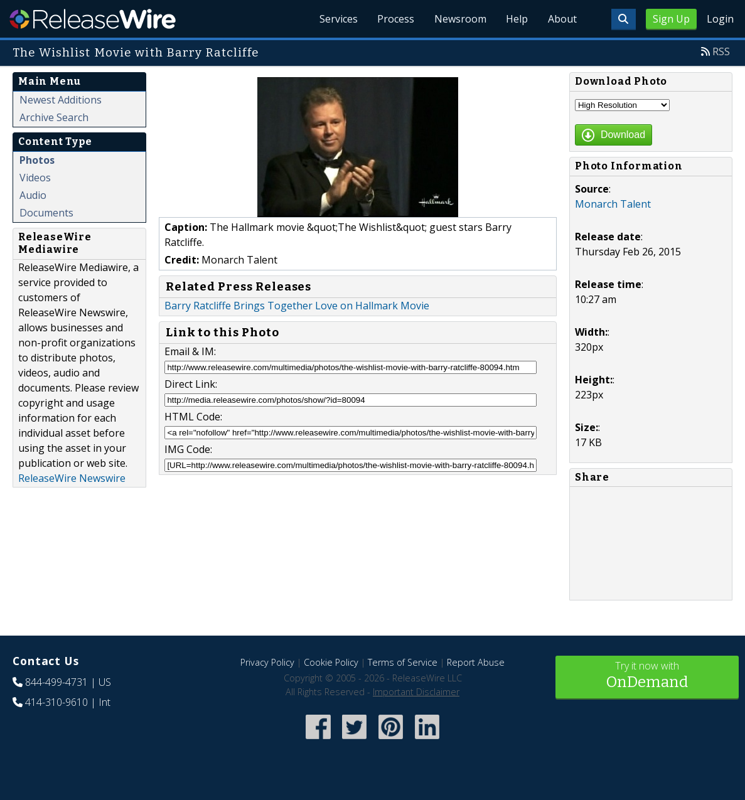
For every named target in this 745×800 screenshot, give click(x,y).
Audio (32, 195)
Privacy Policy (267, 662)
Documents (46, 213)
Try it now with (647, 676)
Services (337, 19)
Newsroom (459, 19)
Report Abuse (476, 662)
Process (394, 19)
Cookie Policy (331, 662)
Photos (37, 160)
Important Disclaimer (416, 692)
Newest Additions (60, 100)
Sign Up (671, 19)
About (561, 19)
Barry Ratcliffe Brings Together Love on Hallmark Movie (296, 305)
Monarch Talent (613, 204)
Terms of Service (402, 662)
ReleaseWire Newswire (72, 478)
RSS (721, 51)
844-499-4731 (56, 682)
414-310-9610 (56, 702)
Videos (35, 177)
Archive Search (53, 117)
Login (720, 19)
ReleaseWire (92, 18)
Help (516, 19)
